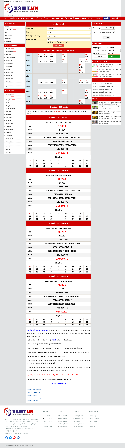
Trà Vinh (8, 132)
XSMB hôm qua (48, 418)
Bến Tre (8, 97)
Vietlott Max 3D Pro (95, 424)
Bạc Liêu (8, 94)
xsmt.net (31, 445)
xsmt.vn (19, 445)
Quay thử (59, 18)
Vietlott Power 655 (94, 418)
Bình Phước (9, 138)
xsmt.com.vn (25, 445)
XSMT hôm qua (63, 418)
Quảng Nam (9, 51)
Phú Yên (8, 54)
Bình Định (9, 60)
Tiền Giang (9, 153)
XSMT (28, 18)
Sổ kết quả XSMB (48, 424)
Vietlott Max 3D (93, 421)
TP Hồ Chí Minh (10, 108)
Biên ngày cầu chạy (33, 36)
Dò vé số (34, 18)
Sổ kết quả (50, 18)
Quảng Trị (9, 66)
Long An (8, 144)
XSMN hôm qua (78, 418)
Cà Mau (8, 103)
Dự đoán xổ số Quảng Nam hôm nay (103, 95)
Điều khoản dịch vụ (25, 433)
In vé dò (42, 18)
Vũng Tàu (9, 100)
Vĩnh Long (9, 135)
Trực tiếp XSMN (78, 415)
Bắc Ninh (8, 33)
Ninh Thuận (9, 72)
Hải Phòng (8, 35)
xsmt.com (13, 445)
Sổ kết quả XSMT (63, 424)
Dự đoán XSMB (48, 426)
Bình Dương (9, 129)
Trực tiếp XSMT (63, 415)
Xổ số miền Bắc (9, 23)
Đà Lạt (8, 147)
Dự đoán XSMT (63, 426)
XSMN (23, 18)
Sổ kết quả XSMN (79, 424)
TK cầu (106, 18)
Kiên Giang (9, 150)
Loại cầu (29, 32)
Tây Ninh (8, 126)
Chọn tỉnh (29, 28)
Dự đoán (83, 18)
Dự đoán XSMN (78, 426)
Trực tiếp (11, 18)
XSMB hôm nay (48, 421)
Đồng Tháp (9, 106)
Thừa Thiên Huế (10, 57)
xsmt (9, 445)
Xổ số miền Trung (10, 45)
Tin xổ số (114, 18)
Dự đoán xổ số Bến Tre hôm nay (102, 84)
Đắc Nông (9, 75)
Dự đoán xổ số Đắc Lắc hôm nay (102, 92)
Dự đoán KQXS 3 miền (99, 62)
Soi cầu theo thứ (32, 400)
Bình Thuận (9, 123)
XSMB (18, 18)
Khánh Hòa (9, 87)
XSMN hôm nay (78, 421)
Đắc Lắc (8, 49)
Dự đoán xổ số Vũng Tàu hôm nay (103, 86)
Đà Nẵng (8, 84)
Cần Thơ (8, 111)
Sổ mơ (66, 18)
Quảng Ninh (8, 30)
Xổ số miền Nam (9, 90)
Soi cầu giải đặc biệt (33, 392)
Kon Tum (8, 81)
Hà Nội (7, 27)
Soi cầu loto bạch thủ (34, 389)
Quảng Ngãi (9, 78)
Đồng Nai (8, 114)
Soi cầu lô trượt (32, 395)
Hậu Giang (9, 141)
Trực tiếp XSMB (48, 415)
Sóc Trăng (9, 117)
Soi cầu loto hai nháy (34, 398)
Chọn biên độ (31, 39)
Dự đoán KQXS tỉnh (99, 80)
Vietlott (91, 18)
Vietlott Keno (93, 426)
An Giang (8, 120)
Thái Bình (8, 41)
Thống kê (99, 18)
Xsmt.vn (20, 428)
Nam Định (8, 38)
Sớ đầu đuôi (74, 18)
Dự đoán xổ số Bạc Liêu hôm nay (102, 89)
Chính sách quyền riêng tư (12, 433)
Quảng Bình (9, 63)
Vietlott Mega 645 (94, 415)
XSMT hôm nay (63, 421)
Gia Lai (8, 69)
